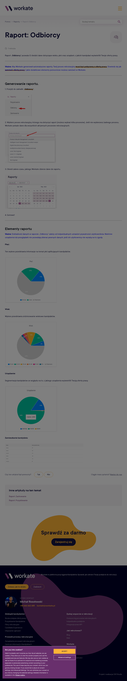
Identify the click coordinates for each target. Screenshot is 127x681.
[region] (39, 662)
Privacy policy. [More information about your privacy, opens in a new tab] (20, 675)
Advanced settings (64, 657)
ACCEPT (64, 651)
